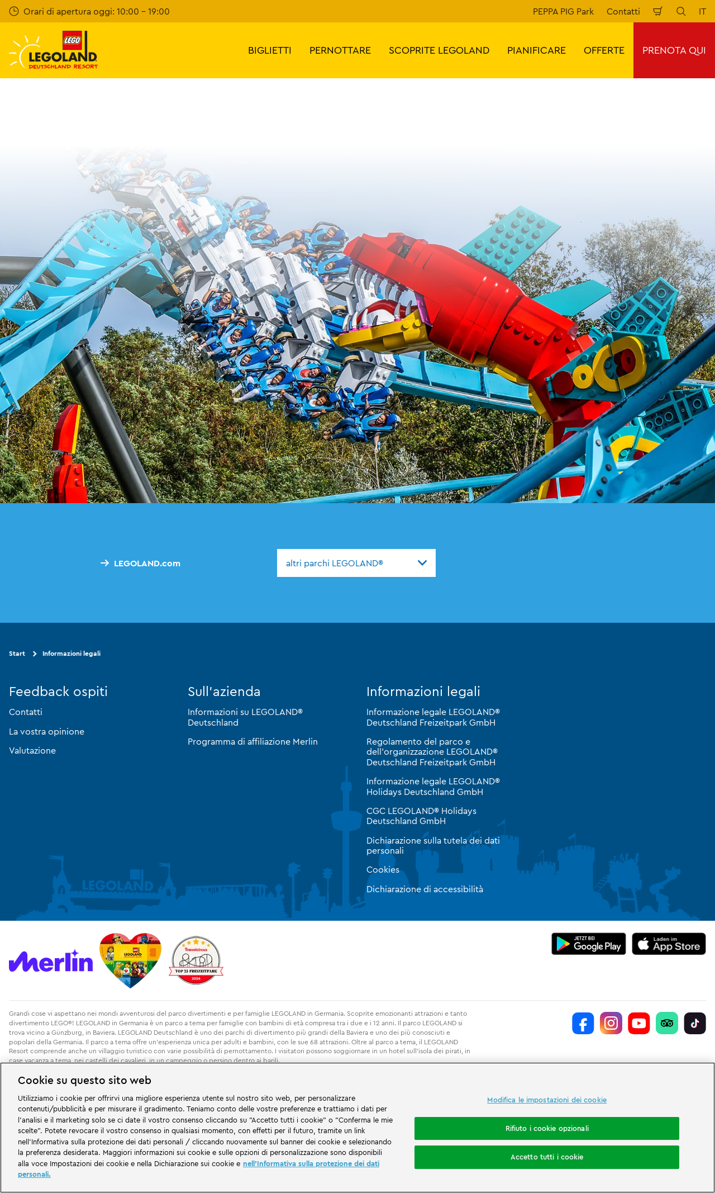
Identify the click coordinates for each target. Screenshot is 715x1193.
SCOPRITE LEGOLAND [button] (439, 50)
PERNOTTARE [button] (340, 50)
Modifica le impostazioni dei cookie (547, 1099)
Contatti (623, 11)
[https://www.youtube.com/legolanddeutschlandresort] (639, 1023)
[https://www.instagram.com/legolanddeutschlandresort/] (611, 1023)
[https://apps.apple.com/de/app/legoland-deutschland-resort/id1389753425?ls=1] (669, 943)
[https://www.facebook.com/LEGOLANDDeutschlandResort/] (583, 1023)
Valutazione (32, 750)
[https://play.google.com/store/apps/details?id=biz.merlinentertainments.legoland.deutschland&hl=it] (588, 943)
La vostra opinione (46, 731)
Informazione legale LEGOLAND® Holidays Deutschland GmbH (433, 786)
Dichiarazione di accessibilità (424, 888)
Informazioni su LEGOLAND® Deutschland (245, 716)
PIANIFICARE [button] (536, 50)
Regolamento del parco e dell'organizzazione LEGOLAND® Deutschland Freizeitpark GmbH (432, 752)
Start (17, 653)
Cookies (382, 869)
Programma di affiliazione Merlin (253, 741)
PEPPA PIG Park (563, 11)
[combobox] (356, 563)
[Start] (130, 960)
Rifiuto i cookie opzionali (547, 1128)
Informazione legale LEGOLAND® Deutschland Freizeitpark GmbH (433, 716)
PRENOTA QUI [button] (674, 50)
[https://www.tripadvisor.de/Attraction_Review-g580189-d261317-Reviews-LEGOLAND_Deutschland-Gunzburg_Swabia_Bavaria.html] (667, 1023)
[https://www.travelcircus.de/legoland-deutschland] (196, 960)
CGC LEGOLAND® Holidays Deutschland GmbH (421, 815)
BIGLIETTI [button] (270, 50)
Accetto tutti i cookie (547, 1156)
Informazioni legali (71, 653)
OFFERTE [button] (604, 50)
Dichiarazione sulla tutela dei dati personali (433, 845)
